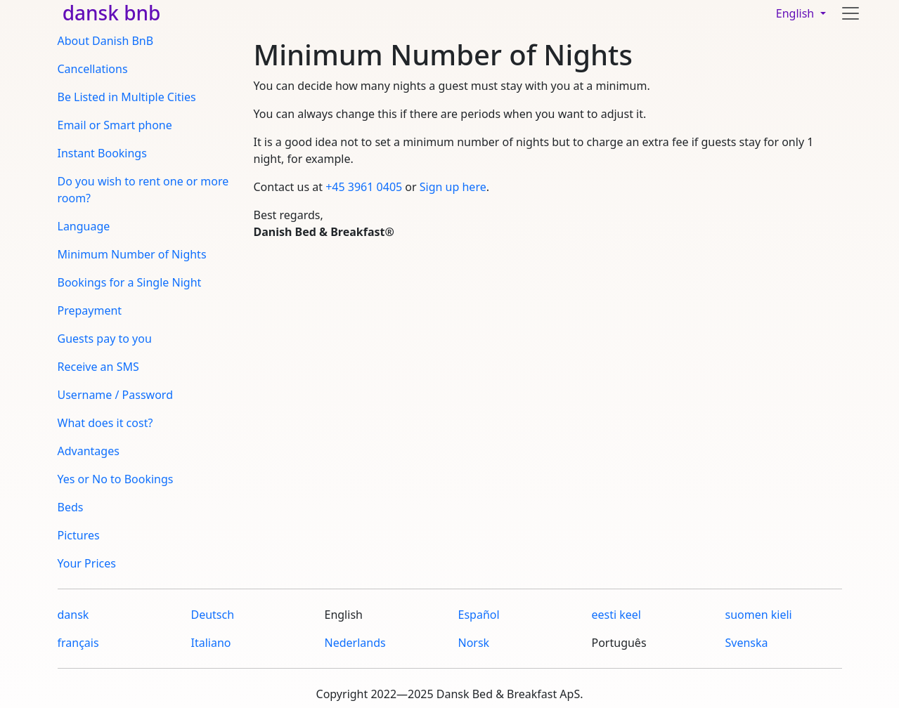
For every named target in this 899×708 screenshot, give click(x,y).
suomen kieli (758, 614)
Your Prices (87, 563)
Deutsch (213, 614)
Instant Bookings (102, 153)
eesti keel (617, 614)
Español (479, 614)
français (78, 642)
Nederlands (355, 642)
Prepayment (90, 310)
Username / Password (115, 394)
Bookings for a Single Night (130, 282)
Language (84, 226)
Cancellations (93, 69)
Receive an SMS (98, 366)
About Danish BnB (106, 40)
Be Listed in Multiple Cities (127, 97)
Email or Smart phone (115, 125)
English (796, 13)
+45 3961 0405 (363, 187)
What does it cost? (105, 423)
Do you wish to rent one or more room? (143, 189)
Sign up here (453, 187)
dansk (73, 614)
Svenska (746, 642)
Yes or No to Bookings (116, 479)
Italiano (211, 642)
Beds (71, 507)
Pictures (79, 535)
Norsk (474, 642)
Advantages (88, 451)
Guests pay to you (105, 338)
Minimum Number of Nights (132, 254)
